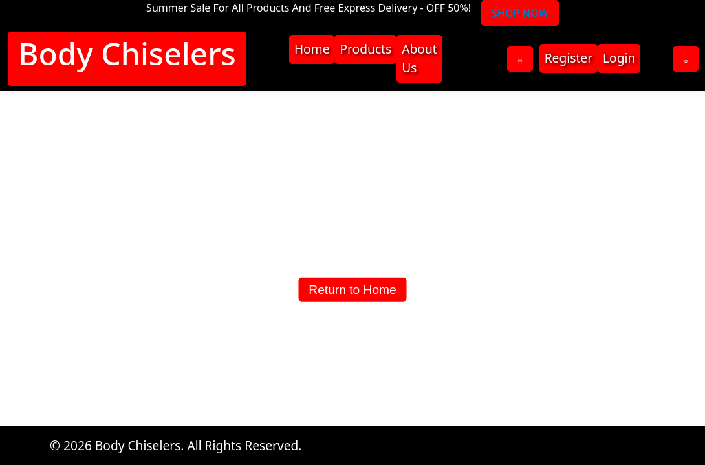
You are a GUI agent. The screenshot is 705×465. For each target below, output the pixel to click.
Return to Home (352, 289)
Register (568, 58)
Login (619, 58)
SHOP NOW (520, 13)
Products (365, 48)
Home (312, 48)
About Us (419, 58)
